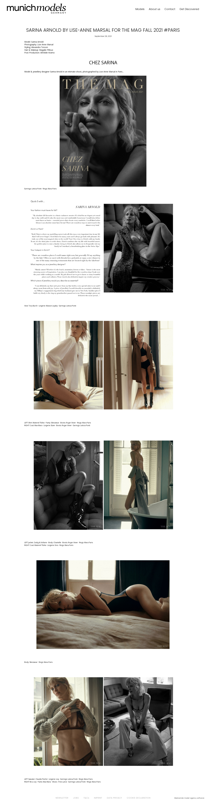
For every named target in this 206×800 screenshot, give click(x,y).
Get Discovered (189, 9)
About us (154, 9)
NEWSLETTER (62, 797)
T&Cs (86, 797)
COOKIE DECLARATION (138, 797)
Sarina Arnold (37, 41)
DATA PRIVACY (114, 797)
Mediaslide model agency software (189, 798)
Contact (170, 9)
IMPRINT (98, 797)
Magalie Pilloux (46, 50)
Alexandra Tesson (39, 47)
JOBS (76, 797)
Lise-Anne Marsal (45, 44)
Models (139, 9)
